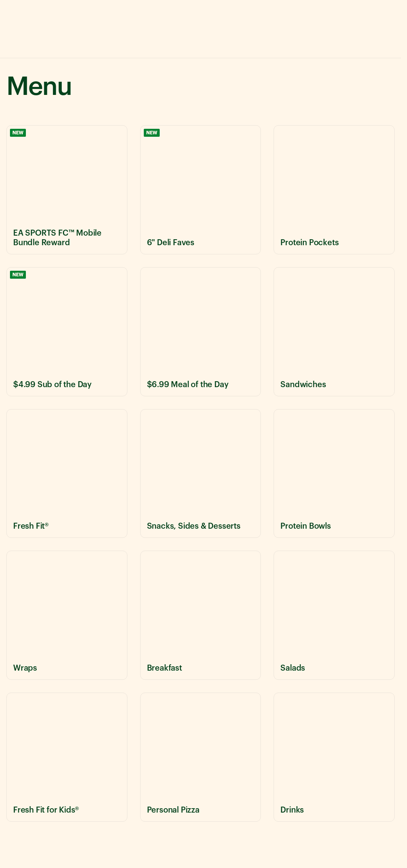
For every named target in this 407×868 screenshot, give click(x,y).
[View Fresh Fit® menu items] (66, 473)
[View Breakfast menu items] (200, 615)
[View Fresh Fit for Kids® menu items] (66, 757)
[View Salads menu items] (334, 615)
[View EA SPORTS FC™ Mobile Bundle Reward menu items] (66, 189)
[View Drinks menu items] (334, 757)
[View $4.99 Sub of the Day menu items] (66, 331)
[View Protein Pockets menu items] (334, 189)
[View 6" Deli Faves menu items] (200, 189)
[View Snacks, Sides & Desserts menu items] (200, 473)
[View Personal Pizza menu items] (200, 757)
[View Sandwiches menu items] (334, 331)
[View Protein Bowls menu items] (334, 473)
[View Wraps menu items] (66, 615)
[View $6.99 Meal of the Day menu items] (200, 331)
